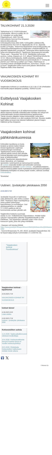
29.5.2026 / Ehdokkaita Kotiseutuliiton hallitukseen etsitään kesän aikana (11, 349)
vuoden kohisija (25, 167)
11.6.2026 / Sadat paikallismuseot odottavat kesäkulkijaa (14, 335)
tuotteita (6, 165)
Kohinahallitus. (5, 172)
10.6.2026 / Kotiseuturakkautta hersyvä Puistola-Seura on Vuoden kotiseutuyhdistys (13, 341)
